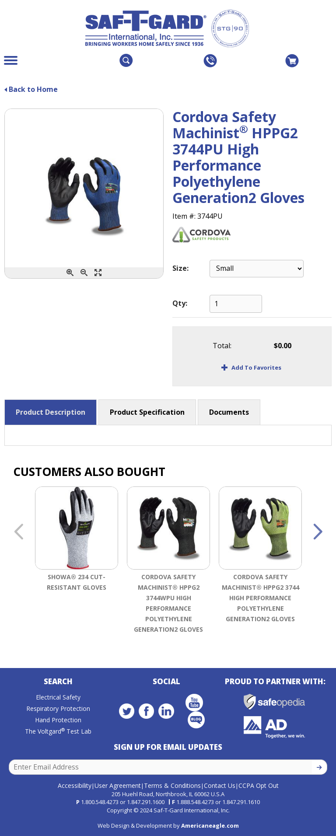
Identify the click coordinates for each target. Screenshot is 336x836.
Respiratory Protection (58, 709)
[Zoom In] (70, 272)
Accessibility (74, 785)
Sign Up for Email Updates (168, 747)
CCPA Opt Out (258, 785)
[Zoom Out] (84, 272)
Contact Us (219, 785)
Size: (180, 268)
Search (58, 682)
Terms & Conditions (172, 785)
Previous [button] (18, 532)
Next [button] (317, 532)
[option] (76, 561)
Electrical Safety (58, 697)
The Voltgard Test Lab (58, 732)
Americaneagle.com (210, 825)
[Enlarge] (98, 272)
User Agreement (117, 785)
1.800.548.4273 (100, 802)
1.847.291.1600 (145, 802)
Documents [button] (229, 412)
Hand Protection (58, 720)
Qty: (179, 303)
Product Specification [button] (147, 412)
